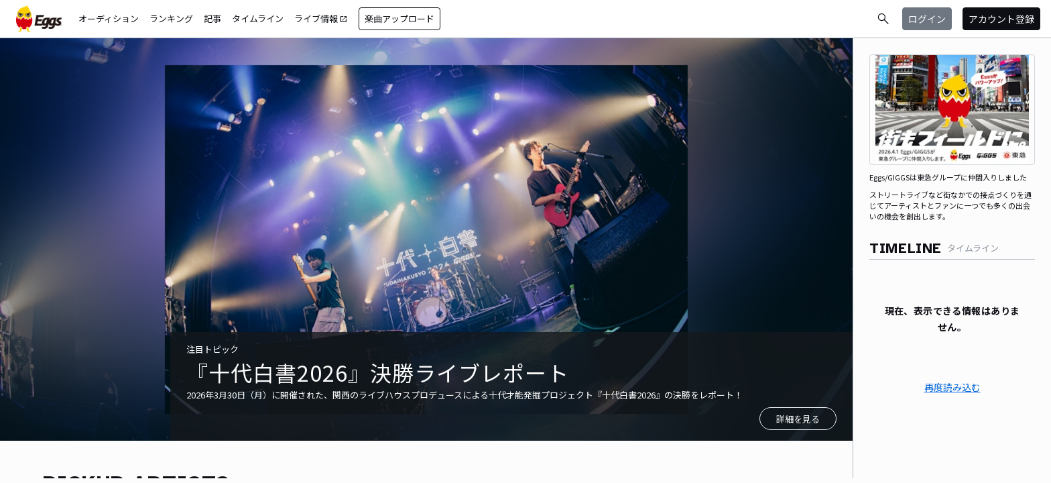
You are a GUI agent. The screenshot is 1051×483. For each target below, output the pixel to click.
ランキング (171, 18)
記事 (212, 18)
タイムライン (258, 18)
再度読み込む (952, 387)
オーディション (108, 18)
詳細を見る (798, 419)
